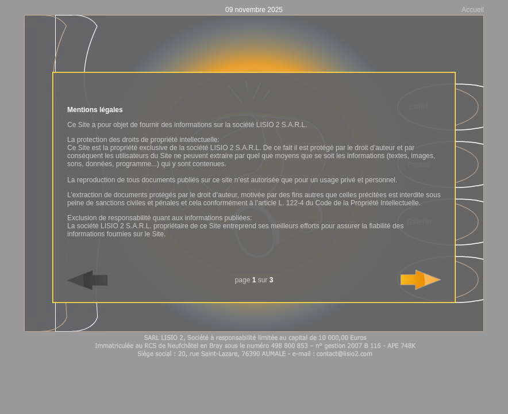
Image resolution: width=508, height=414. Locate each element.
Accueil (472, 10)
